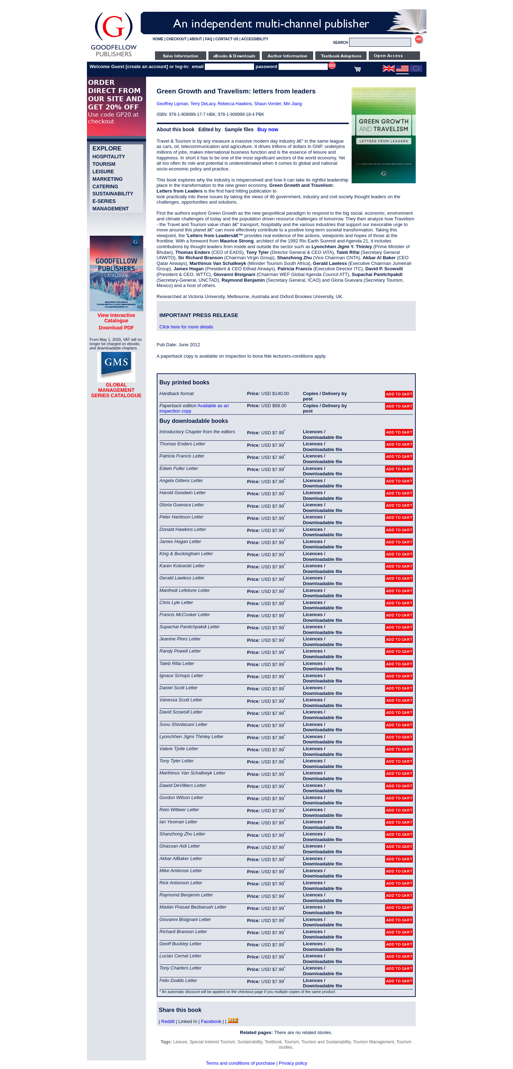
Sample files (239, 129)
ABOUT (196, 39)
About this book (176, 129)
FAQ (208, 39)
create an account (147, 66)
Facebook (211, 1021)
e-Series (104, 201)
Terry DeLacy (202, 103)
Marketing (108, 179)
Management (111, 208)
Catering (105, 186)
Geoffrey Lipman (172, 103)
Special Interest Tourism (212, 1041)
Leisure (103, 171)
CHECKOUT (176, 39)
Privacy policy (293, 1063)
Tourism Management (373, 1041)
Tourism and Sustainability (326, 1041)
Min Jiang (293, 103)
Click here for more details (186, 326)
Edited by (209, 129)
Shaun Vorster (267, 103)
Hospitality (109, 156)
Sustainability (113, 193)
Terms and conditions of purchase (240, 1063)
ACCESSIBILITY (254, 39)
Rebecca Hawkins (235, 103)
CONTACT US (226, 39)
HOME (158, 39)
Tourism (104, 164)
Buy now (268, 129)
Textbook (273, 1041)
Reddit (168, 1021)
